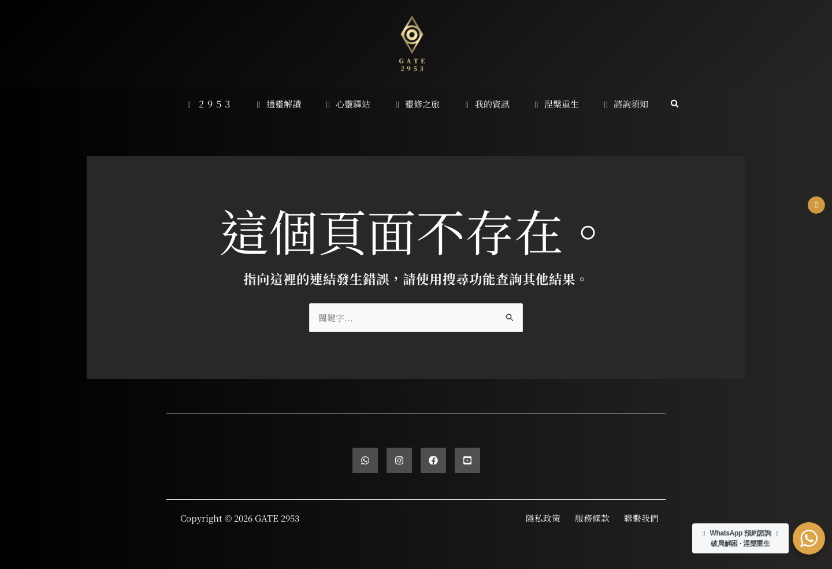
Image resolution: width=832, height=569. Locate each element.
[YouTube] (467, 460)
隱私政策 (543, 518)
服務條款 (592, 518)
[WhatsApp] (365, 460)
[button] (660, 104)
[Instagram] (399, 460)
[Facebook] (433, 460)
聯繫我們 (641, 518)
